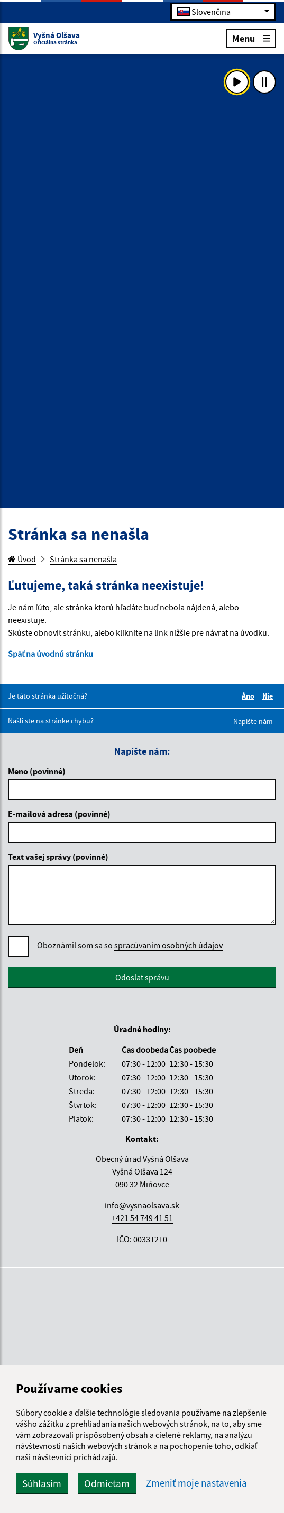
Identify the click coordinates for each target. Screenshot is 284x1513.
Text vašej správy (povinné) (58, 856)
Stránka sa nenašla (83, 559)
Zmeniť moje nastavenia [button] (196, 1483)
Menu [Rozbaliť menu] (251, 38)
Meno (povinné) (37, 771)
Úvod (22, 559)
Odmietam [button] (107, 1483)
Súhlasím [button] (41, 1483)
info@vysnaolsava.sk (142, 1205)
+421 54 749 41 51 (142, 1218)
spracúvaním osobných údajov (168, 945)
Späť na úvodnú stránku (50, 653)
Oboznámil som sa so (130, 945)
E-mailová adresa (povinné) (59, 814)
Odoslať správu (142, 977)
